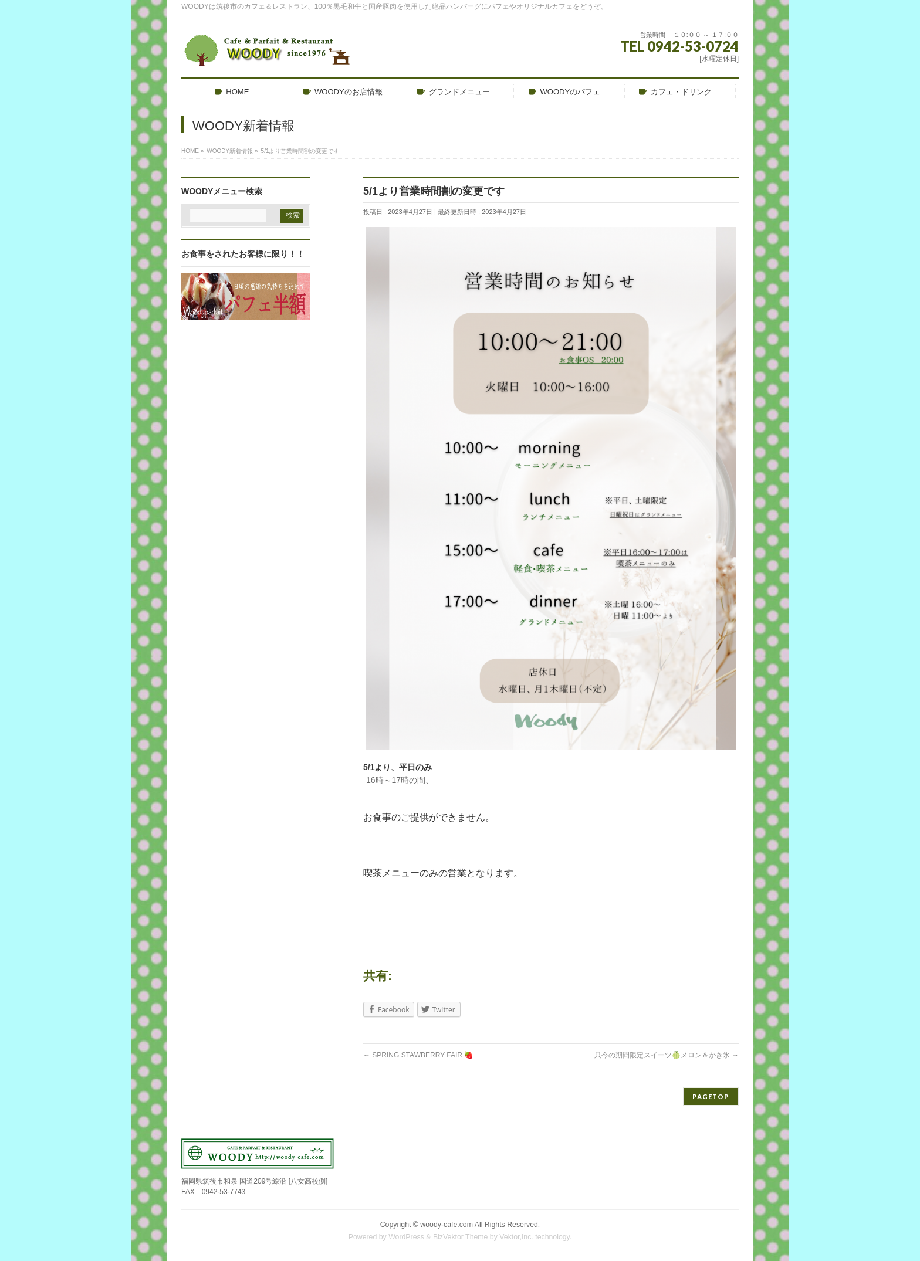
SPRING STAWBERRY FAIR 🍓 (418, 1055)
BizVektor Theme (460, 1237)
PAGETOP (710, 1096)
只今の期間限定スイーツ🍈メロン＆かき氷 (666, 1055)
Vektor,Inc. (516, 1237)
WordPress (406, 1237)
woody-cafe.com (446, 1225)
